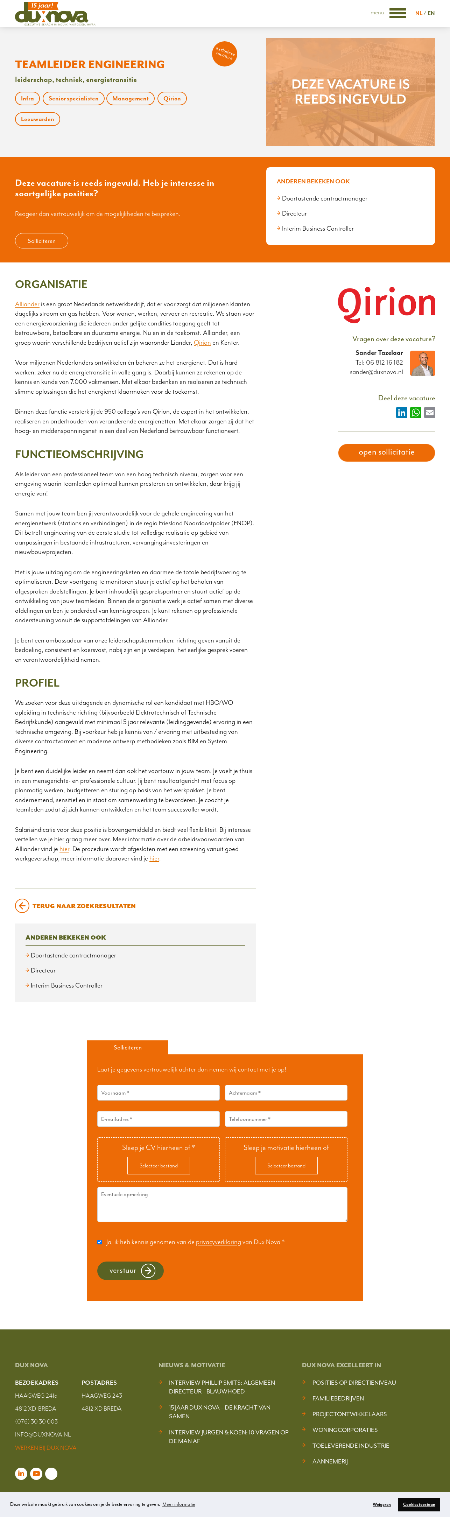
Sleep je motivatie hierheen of (286, 1147)
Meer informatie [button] (178, 1504)
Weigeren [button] (382, 1504)
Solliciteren (42, 241)
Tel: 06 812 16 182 (379, 362)
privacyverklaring (218, 1242)
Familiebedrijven (338, 1398)
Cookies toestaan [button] (419, 1504)
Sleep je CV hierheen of (158, 1147)
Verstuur (123, 1270)
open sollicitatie (387, 451)
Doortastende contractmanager (324, 198)
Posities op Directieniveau (354, 1382)
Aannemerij (330, 1461)
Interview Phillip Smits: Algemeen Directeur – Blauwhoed (222, 1387)
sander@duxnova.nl (376, 372)
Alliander (27, 304)
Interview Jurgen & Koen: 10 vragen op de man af (229, 1436)
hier (64, 849)
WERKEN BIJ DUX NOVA (46, 1448)
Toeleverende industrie (350, 1445)
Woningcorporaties (345, 1430)
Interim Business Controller (318, 228)
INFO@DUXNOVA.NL (43, 1434)
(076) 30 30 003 (36, 1421)
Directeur (294, 213)
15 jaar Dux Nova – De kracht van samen (219, 1412)
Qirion (202, 342)
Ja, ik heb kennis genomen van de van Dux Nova (195, 1242)
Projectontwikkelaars (349, 1414)
